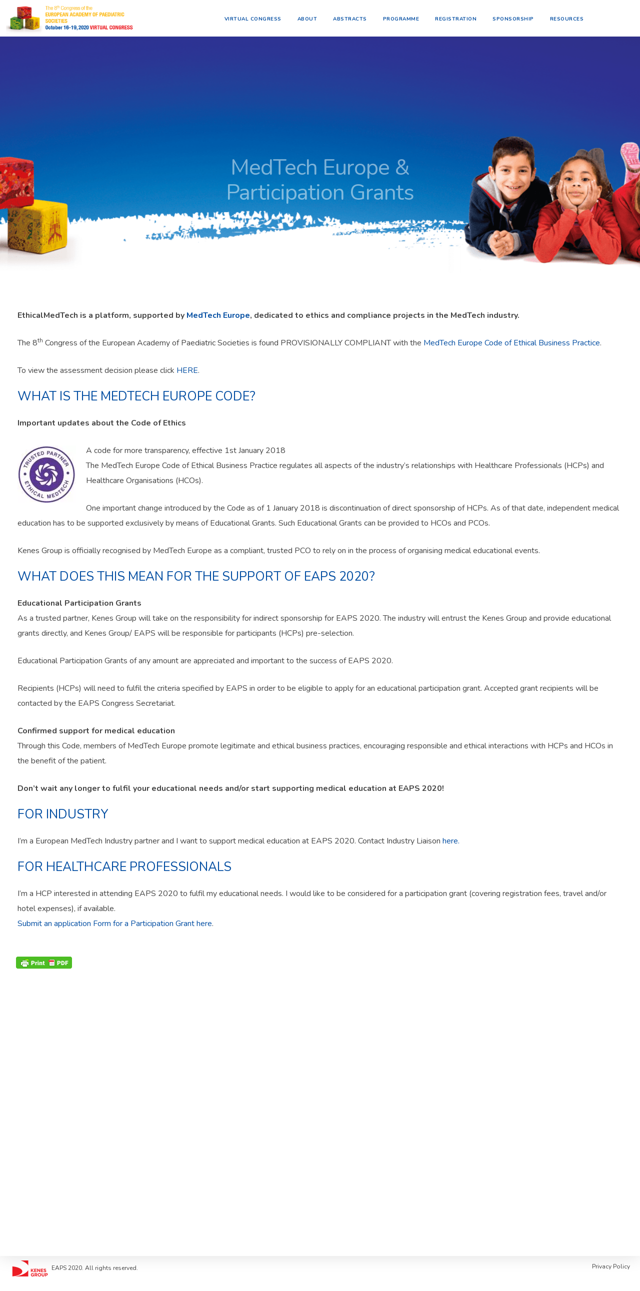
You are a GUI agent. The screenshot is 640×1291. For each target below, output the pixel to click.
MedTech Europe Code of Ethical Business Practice (512, 342)
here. (451, 840)
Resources (571, 17)
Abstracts (353, 17)
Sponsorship (517, 17)
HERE (187, 370)
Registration (459, 17)
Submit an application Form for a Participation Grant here (115, 923)
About (311, 17)
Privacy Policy (611, 1266)
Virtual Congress (256, 17)
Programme (404, 17)
